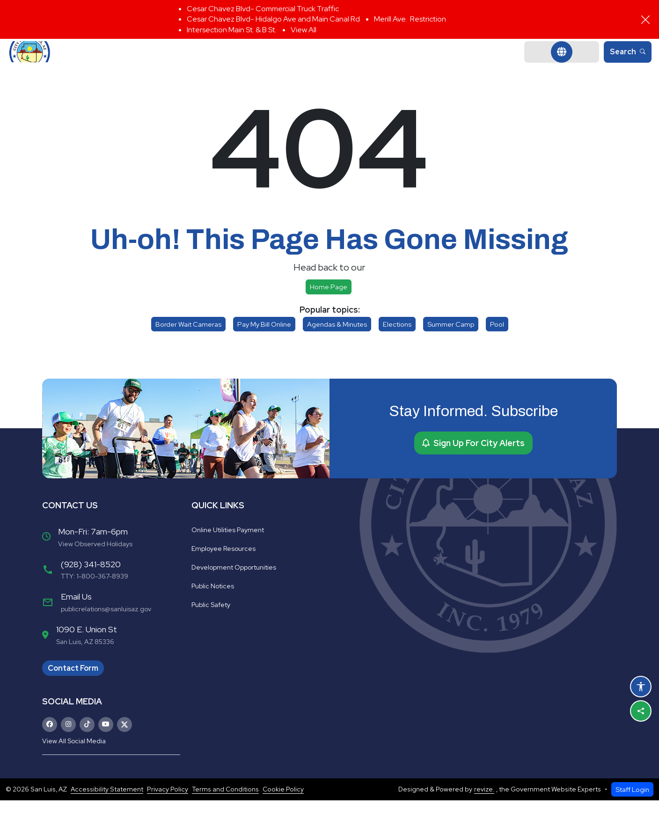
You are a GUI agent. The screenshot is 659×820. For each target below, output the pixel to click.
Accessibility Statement (107, 809)
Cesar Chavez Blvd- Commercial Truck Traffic (263, 9)
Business (439, 61)
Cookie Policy (283, 809)
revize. (484, 809)
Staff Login (632, 809)
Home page (328, 306)
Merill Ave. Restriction (410, 19)
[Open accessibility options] (641, 686)
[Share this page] (641, 711)
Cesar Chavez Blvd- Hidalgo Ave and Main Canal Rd (273, 19)
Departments (296, 61)
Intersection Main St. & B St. (232, 30)
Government (218, 61)
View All (303, 30)
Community (372, 61)
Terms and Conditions (225, 809)
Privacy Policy (167, 809)
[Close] (645, 20)
